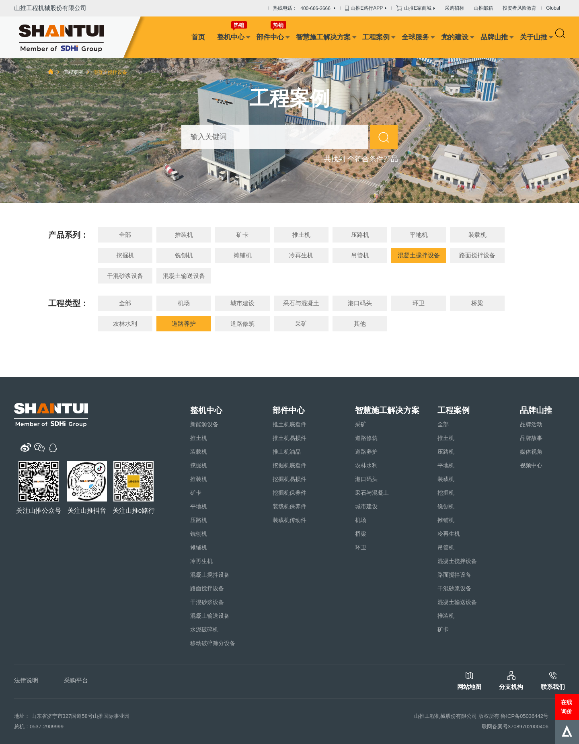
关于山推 (533, 37)
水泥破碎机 (204, 629)
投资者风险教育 (519, 8)
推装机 (184, 234)
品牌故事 (531, 438)
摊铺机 (243, 255)
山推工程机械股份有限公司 (50, 7)
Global (553, 8)
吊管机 (360, 255)
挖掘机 (125, 255)
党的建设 (454, 37)
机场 (184, 303)
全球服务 (415, 37)
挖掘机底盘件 (289, 465)
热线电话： (304, 8)
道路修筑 (242, 323)
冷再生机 (301, 255)
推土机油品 (287, 451)
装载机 (477, 234)
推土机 (301, 234)
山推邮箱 (483, 8)
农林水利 (125, 323)
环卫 (419, 303)
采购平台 (76, 680)
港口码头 (360, 303)
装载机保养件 (289, 506)
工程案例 (376, 37)
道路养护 (184, 323)
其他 (360, 323)
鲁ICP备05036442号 (524, 716)
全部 (125, 234)
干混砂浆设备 (125, 275)
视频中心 (531, 465)
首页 (198, 37)
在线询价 (566, 706)
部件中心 (270, 37)
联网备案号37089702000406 (515, 726)
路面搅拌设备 (477, 255)
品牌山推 (494, 37)
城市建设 (242, 303)
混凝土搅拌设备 (419, 255)
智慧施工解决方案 (323, 37)
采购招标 (454, 8)
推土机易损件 (289, 438)
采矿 (301, 323)
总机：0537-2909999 (39, 726)
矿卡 (242, 234)
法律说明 (26, 680)
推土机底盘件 (289, 424)
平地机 (419, 234)
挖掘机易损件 (289, 479)
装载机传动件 (289, 520)
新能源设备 (204, 424)
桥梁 (477, 303)
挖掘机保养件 (289, 492)
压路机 (360, 234)
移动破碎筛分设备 (212, 643)
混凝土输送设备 (184, 275)
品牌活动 (531, 424)
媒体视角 (531, 451)
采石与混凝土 (301, 303)
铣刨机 (184, 255)
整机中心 (230, 37)
